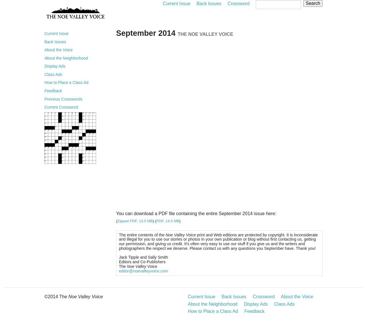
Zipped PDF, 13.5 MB (135, 221)
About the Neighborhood (66, 58)
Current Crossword (61, 107)
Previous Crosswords (63, 99)
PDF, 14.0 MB (167, 221)
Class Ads (53, 74)
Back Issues (209, 3)
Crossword (238, 3)
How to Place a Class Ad (66, 82)
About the (58, 50)
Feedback (53, 91)
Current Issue (176, 3)
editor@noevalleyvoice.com (143, 271)
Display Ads (54, 66)
